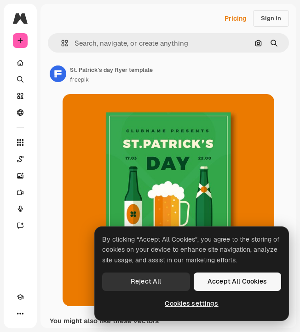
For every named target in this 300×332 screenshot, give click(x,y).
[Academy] (20, 297)
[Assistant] (20, 225)
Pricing (236, 18)
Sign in (271, 18)
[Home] (20, 62)
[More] (20, 313)
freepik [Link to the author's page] (79, 79)
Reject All (146, 281)
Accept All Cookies (237, 281)
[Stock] (20, 96)
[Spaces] (20, 159)
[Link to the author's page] (58, 73)
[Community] (20, 112)
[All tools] (20, 142)
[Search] (20, 79)
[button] (61, 43)
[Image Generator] (20, 175)
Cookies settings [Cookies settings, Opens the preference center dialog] (191, 303)
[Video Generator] (20, 192)
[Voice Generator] (20, 209)
